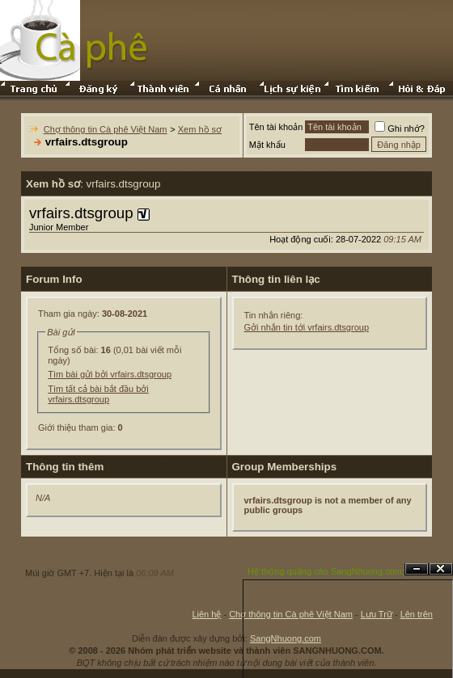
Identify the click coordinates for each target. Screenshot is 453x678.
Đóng (441, 569)
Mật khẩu (267, 144)
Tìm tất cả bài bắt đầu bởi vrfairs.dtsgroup (98, 394)
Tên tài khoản (276, 127)
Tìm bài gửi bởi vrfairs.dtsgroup (109, 374)
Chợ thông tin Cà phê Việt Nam (105, 129)
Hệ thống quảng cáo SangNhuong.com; (326, 571)
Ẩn (416, 569)
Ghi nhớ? (400, 128)
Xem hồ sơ (200, 129)
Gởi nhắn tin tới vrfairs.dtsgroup (307, 327)
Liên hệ (206, 614)
